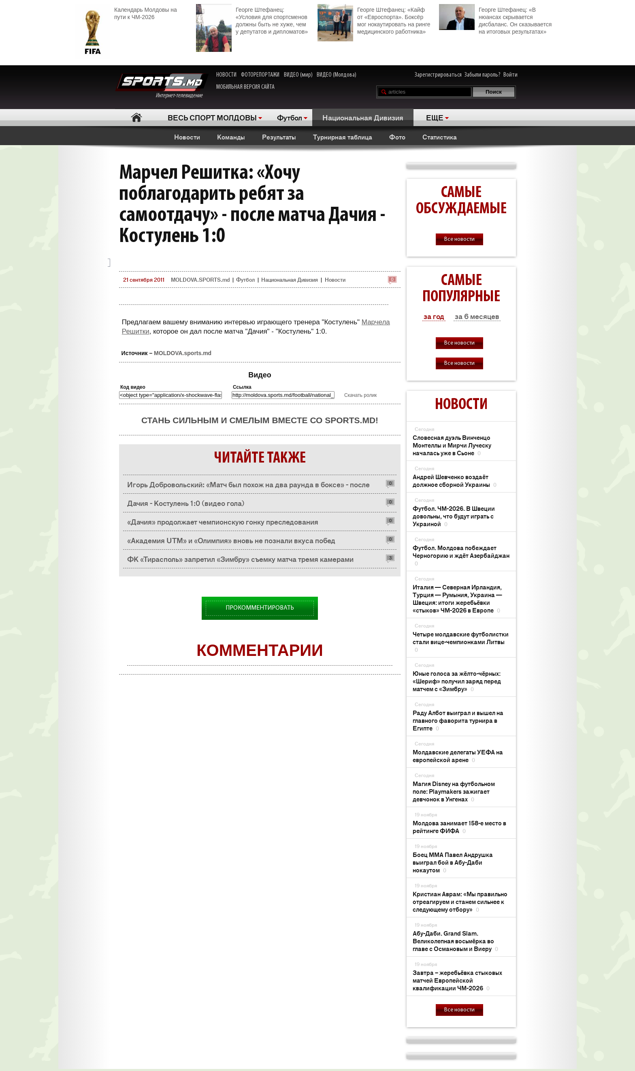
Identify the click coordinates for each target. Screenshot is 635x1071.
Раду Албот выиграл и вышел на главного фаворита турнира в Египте (458, 720)
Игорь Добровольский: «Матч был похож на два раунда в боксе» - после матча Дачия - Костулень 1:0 (248, 486)
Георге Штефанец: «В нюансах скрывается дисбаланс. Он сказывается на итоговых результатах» (495, 19)
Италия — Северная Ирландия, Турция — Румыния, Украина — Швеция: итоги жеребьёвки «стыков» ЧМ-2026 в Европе (457, 598)
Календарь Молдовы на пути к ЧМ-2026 (126, 12)
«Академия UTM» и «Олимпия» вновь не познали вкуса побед (231, 540)
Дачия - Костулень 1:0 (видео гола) (186, 503)
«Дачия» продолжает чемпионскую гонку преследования (222, 521)
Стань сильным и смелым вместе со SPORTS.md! (259, 420)
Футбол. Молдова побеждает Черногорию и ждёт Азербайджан (461, 555)
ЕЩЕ (434, 117)
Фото (397, 136)
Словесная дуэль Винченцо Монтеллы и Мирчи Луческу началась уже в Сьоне (452, 444)
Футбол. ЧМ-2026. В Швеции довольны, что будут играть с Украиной (454, 515)
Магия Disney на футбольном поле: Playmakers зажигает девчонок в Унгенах (454, 791)
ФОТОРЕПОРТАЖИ (260, 75)
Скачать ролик (360, 395)
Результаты (279, 136)
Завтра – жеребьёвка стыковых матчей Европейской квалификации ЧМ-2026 (457, 980)
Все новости (459, 239)
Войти (510, 75)
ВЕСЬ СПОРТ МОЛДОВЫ (212, 117)
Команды (231, 136)
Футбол (289, 117)
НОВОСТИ (226, 75)
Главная (136, 117)
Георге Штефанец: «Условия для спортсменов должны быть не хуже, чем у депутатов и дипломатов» (252, 19)
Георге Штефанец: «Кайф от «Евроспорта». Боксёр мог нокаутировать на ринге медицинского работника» (374, 19)
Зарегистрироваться (438, 75)
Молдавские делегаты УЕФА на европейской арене (458, 755)
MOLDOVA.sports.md (182, 353)
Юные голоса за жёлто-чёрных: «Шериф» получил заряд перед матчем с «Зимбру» (457, 680)
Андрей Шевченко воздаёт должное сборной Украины (454, 480)
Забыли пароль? (483, 75)
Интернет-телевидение (162, 86)
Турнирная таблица (342, 136)
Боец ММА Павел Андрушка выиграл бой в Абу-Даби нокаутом (453, 862)
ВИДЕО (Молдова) (336, 75)
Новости (187, 136)
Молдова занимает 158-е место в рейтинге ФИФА (459, 826)
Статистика (439, 136)
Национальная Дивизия (362, 117)
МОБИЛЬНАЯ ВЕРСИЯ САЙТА (245, 87)
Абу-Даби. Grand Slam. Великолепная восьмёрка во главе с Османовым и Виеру (455, 940)
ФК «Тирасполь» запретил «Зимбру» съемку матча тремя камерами (240, 558)
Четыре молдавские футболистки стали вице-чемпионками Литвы (461, 641)
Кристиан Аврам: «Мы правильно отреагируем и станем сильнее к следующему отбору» (460, 901)
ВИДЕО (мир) (298, 75)
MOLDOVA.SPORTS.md (200, 279)
